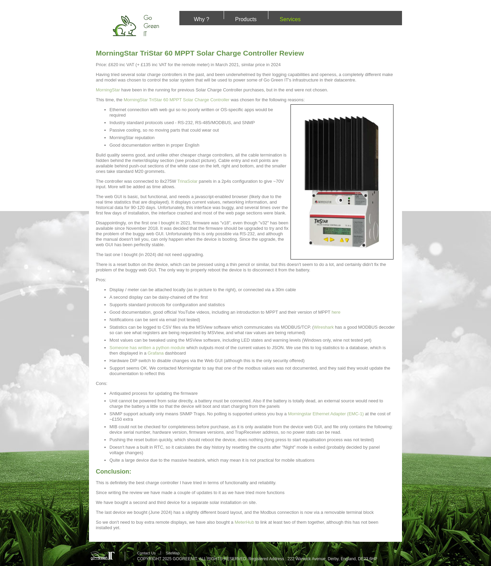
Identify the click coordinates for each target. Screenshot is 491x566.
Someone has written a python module (147, 347)
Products (245, 19)
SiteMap (172, 553)
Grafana (156, 353)
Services (290, 19)
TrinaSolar (187, 181)
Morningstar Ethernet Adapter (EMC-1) (326, 413)
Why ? (201, 19)
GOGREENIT (185, 558)
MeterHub (244, 522)
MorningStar (108, 89)
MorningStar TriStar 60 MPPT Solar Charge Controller (176, 99)
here (335, 312)
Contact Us (146, 553)
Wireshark (324, 327)
